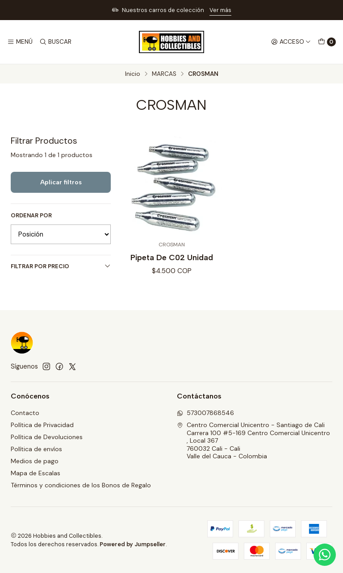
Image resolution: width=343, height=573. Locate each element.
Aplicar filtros (61, 182)
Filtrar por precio (61, 266)
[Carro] (327, 42)
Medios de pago (35, 461)
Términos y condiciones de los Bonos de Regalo (81, 485)
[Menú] (19, 42)
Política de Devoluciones (47, 437)
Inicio (132, 74)
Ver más (220, 10)
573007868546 (205, 413)
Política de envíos (36, 449)
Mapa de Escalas (35, 473)
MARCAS (164, 74)
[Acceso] (291, 42)
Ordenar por (31, 215)
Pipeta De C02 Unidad (171, 257)
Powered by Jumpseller (133, 544)
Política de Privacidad (42, 425)
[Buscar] (55, 42)
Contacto (25, 413)
